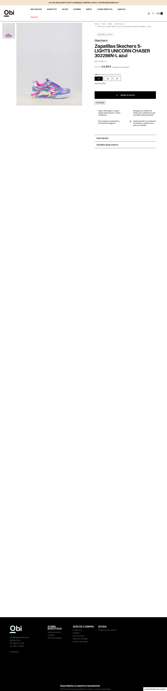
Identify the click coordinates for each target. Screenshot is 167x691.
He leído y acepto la (80, 676)
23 (99, 78)
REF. (96, 61)
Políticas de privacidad (68, 683)
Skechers (101, 40)
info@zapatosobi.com (19, 637)
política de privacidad (89, 676)
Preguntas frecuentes (107, 630)
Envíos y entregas (80, 641)
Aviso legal (52, 683)
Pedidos (76, 633)
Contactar (14, 652)
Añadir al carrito (125, 95)
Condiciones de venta (106, 683)
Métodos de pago (80, 639)
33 (117, 78)
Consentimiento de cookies (155, 689)
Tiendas (51, 635)
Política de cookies (87, 683)
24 (108, 78)
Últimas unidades (55, 638)
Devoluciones (78, 636)
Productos (77, 630)
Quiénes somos (54, 632)
